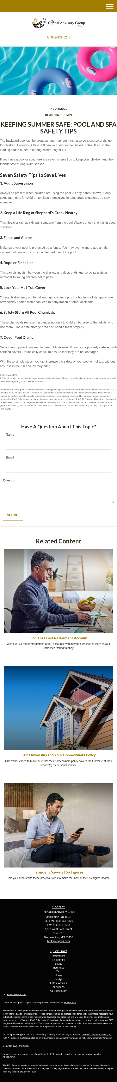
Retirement (58, 955)
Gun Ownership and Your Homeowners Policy (59, 755)
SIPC (12, 1057)
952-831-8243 (59, 37)
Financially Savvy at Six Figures (58, 872)
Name (10, 434)
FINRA (6, 1057)
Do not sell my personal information (95, 1038)
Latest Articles (58, 983)
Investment (58, 959)
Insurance (58, 967)
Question (9, 480)
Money (58, 975)
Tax (58, 971)
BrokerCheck (70, 1002)
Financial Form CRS (16, 994)
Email (10, 457)
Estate (58, 963)
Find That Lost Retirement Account (59, 638)
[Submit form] (13, 515)
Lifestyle (58, 979)
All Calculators (58, 990)
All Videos (58, 987)
